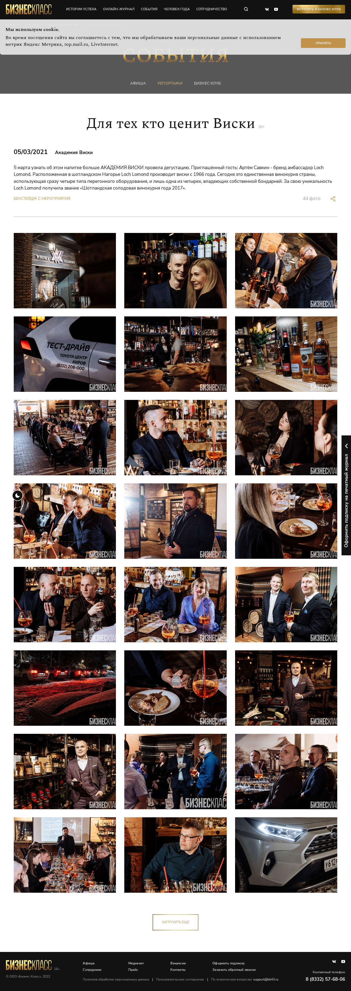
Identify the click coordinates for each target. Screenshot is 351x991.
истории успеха (81, 9)
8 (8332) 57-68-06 (325, 979)
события (149, 9)
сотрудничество (212, 9)
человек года (177, 9)
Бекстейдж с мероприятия (42, 198)
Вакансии (178, 963)
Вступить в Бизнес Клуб (319, 9)
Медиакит (136, 963)
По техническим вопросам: (245, 979)
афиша (138, 83)
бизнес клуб (207, 83)
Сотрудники (92, 970)
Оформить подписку (229, 963)
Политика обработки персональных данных (116, 979)
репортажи (170, 83)
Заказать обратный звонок (234, 970)
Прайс (133, 970)
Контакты (178, 970)
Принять (323, 43)
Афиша (89, 963)
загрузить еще (175, 922)
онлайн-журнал (119, 9)
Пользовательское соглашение (180, 979)
